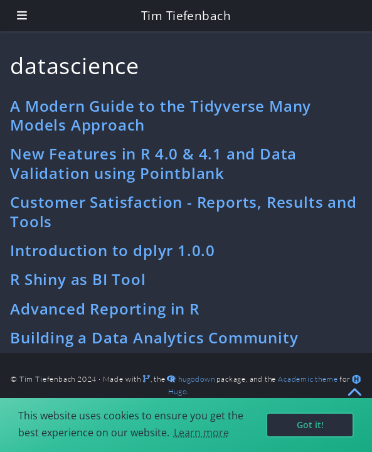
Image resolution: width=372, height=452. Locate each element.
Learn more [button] (201, 432)
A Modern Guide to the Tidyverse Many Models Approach (160, 115)
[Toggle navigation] (22, 15)
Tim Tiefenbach (186, 15)
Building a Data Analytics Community (154, 337)
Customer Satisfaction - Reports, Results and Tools (183, 211)
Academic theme (307, 379)
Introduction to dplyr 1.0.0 (112, 250)
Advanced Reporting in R (104, 308)
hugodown (196, 379)
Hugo (177, 391)
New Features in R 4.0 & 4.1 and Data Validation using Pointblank (153, 163)
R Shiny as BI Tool (78, 279)
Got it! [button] (310, 425)
